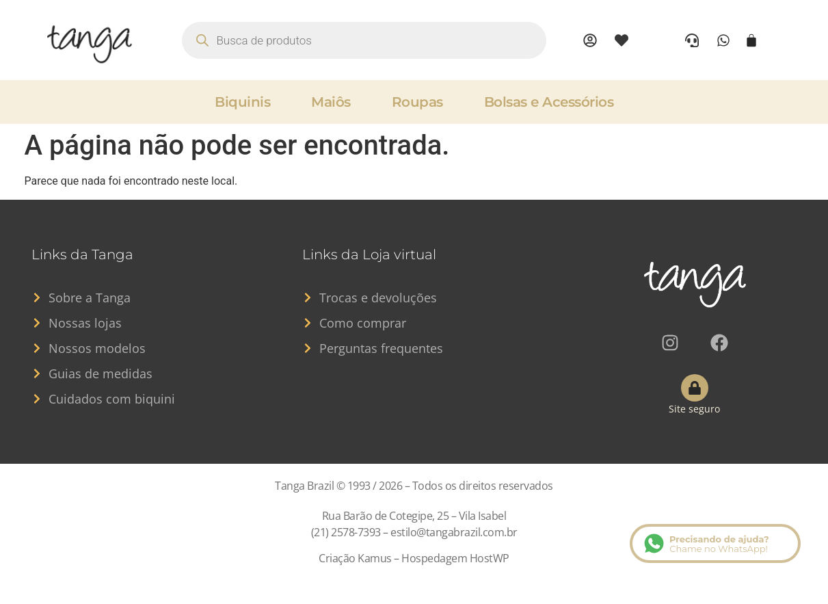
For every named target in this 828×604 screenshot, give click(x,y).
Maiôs (331, 102)
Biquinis (242, 102)
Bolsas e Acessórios (549, 102)
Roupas (417, 102)
